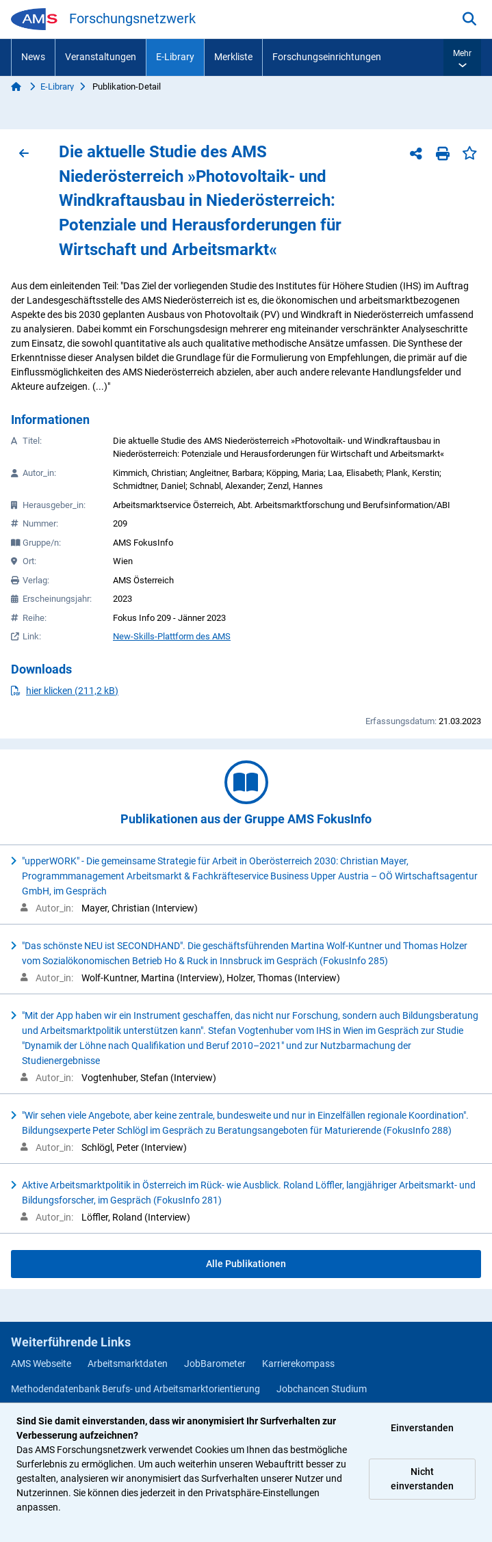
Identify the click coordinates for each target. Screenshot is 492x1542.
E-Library (175, 56)
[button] (462, 57)
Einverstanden (422, 1427)
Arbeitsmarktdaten (128, 1363)
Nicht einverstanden (422, 1478)
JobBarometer (215, 1363)
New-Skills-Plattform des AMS (172, 636)
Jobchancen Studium (321, 1388)
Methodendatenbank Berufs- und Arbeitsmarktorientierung (135, 1388)
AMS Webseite (41, 1363)
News (33, 56)
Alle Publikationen (246, 1263)
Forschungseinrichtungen (326, 56)
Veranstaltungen (100, 56)
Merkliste (233, 56)
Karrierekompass (298, 1363)
